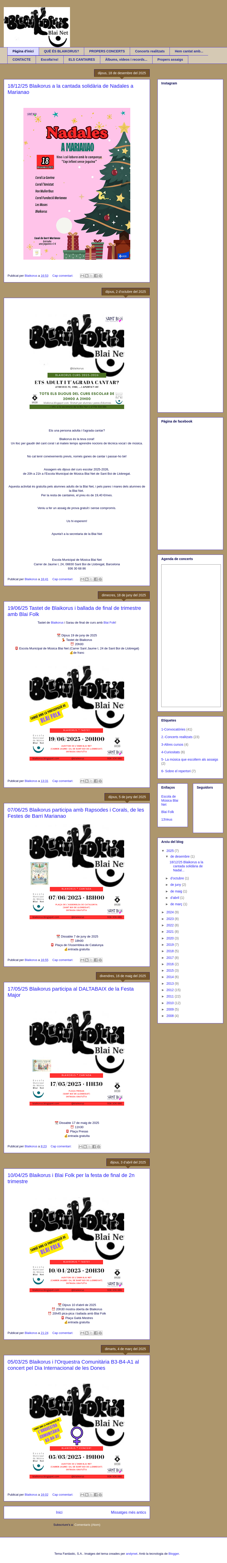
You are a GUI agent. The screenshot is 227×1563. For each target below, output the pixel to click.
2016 (170, 964)
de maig (176, 891)
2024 (170, 912)
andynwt (131, 1553)
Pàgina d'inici (23, 51)
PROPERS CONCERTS (107, 51)
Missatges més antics (128, 1512)
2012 (170, 990)
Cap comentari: (63, 275)
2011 (170, 996)
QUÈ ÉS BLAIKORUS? (61, 51)
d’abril (175, 898)
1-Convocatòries (173, 729)
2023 (170, 919)
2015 (170, 970)
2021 (170, 931)
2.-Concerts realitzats (176, 737)
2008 (170, 1016)
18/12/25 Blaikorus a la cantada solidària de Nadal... (186, 866)
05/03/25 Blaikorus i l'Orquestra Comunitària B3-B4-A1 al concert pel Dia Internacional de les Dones (73, 1365)
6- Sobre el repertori (176, 771)
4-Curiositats (170, 752)
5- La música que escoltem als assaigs (189, 759)
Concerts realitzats (150, 51)
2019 (170, 945)
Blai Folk (109, 622)
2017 (170, 958)
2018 (170, 951)
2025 (170, 851)
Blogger (173, 1553)
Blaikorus (57, 622)
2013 (170, 983)
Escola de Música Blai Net (169, 800)
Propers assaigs (170, 59)
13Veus (166, 819)
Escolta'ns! (49, 59)
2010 (170, 1003)
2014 (170, 977)
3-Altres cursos (172, 744)
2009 (170, 1009)
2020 (170, 938)
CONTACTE (22, 59)
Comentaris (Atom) (87, 1524)
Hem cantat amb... (189, 51)
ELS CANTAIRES (82, 59)
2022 (170, 925)
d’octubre (177, 878)
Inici (59, 1512)
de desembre (180, 856)
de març (176, 904)
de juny (176, 885)
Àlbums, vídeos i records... (126, 59)
